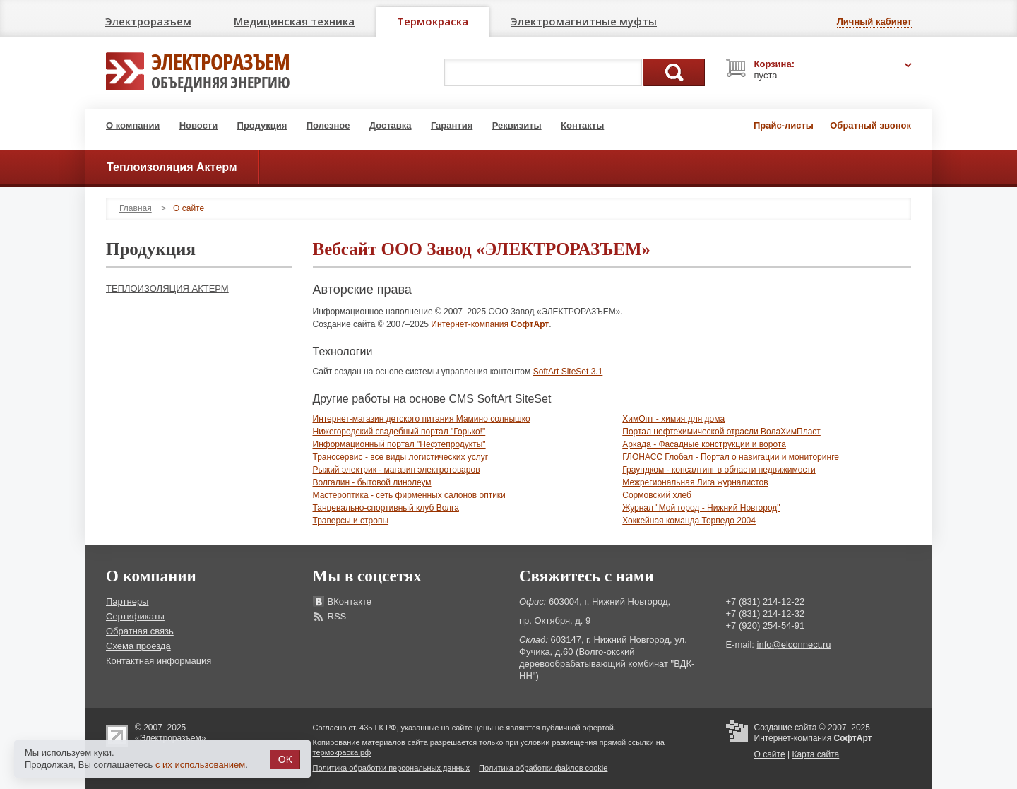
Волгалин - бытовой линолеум (372, 482)
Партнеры (127, 601)
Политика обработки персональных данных (391, 768)
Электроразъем (148, 21)
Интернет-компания (490, 324)
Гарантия (451, 125)
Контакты (582, 125)
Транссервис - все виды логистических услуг (401, 457)
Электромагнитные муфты (584, 21)
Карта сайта (815, 754)
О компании (133, 125)
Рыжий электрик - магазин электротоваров (396, 470)
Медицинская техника (294, 21)
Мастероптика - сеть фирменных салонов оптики (409, 495)
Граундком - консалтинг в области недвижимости (718, 470)
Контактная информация (158, 660)
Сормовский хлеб (656, 495)
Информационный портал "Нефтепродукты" (399, 444)
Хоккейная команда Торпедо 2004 (689, 521)
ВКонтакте (350, 601)
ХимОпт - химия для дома (673, 419)
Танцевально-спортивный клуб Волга (386, 508)
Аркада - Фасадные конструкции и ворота (704, 444)
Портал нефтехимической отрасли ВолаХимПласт (721, 432)
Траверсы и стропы (351, 521)
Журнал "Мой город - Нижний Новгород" (701, 508)
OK (285, 759)
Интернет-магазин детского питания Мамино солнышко (421, 419)
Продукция (262, 125)
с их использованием (200, 764)
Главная (135, 208)
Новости (198, 125)
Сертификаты (135, 616)
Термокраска (432, 21)
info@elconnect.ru (794, 644)
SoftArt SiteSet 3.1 (568, 371)
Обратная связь (140, 631)
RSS (337, 616)
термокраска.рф (342, 752)
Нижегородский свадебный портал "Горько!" (399, 432)
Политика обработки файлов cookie (543, 768)
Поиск (674, 72)
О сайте (769, 754)
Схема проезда (138, 646)
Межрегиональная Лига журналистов (695, 482)
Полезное (328, 125)
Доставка (390, 125)
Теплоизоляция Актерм (167, 288)
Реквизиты (517, 125)
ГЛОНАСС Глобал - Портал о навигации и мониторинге (730, 457)
